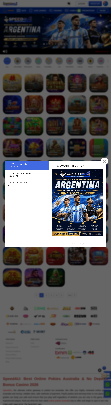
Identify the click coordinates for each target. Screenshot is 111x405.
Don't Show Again (79, 244)
